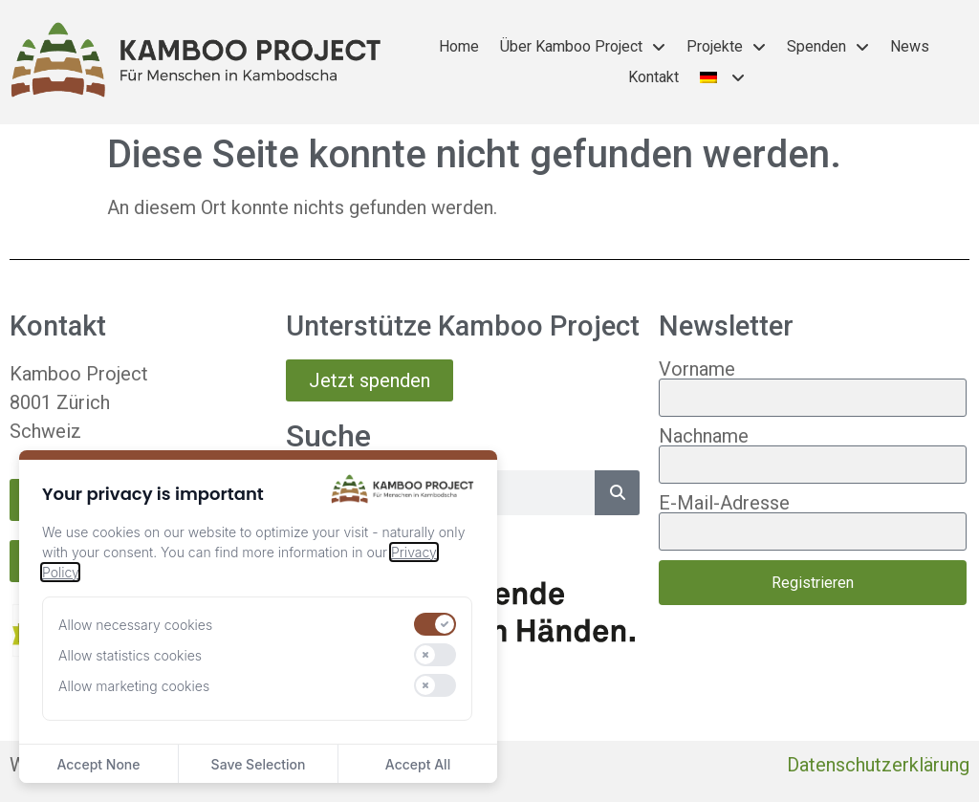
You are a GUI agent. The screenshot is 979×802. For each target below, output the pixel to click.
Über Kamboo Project (582, 47)
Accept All (417, 764)
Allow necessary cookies (135, 625)
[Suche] (617, 492)
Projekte (726, 47)
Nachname (704, 435)
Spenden (828, 47)
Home (459, 46)
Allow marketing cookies (133, 686)
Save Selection (258, 764)
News (909, 46)
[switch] (435, 624)
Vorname (697, 369)
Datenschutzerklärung (878, 764)
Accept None (98, 764)
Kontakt (653, 77)
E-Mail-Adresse (724, 502)
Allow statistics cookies (130, 655)
